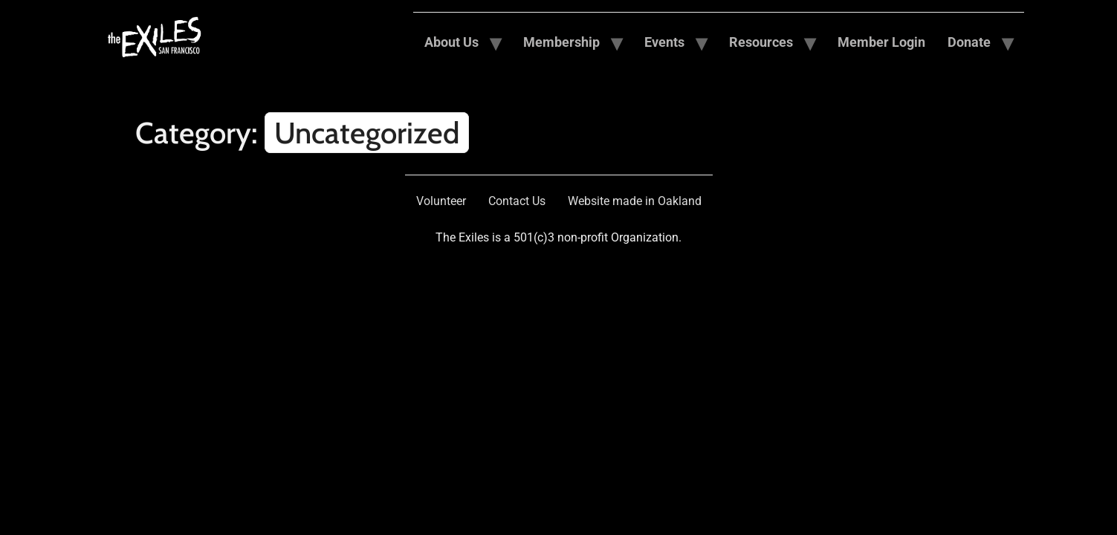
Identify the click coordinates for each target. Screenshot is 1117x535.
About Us (451, 42)
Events (664, 42)
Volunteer (441, 201)
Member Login (881, 42)
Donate (969, 42)
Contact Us (516, 201)
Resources (761, 42)
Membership (561, 42)
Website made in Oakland (635, 201)
